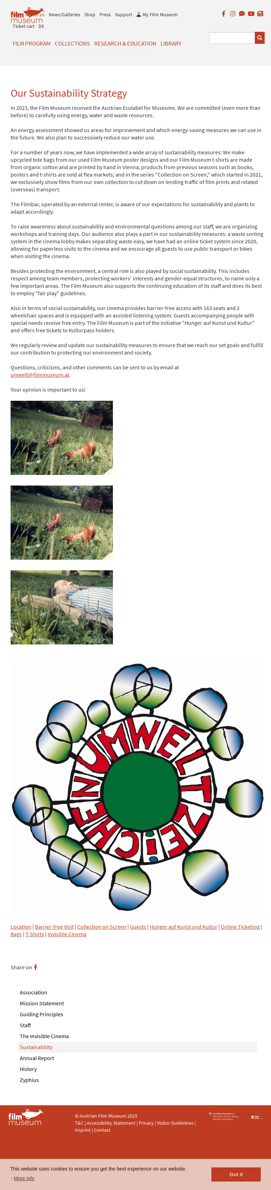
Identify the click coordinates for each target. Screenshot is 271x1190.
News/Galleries (64, 14)
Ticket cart (24, 26)
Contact (102, 1130)
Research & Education (125, 43)
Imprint (83, 1130)
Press (105, 14)
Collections (72, 43)
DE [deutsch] (41, 26)
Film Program (31, 43)
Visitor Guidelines (175, 1123)
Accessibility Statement (112, 1123)
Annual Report (37, 1057)
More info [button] (24, 1178)
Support (123, 14)
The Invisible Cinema (44, 1036)
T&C (79, 1123)
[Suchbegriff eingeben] (232, 38)
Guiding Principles (41, 1014)
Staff (25, 1025)
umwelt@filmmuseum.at (40, 374)
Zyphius (29, 1079)
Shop (89, 14)
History (28, 1068)
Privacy (146, 1123)
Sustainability (36, 1047)
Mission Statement (42, 1003)
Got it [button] (236, 1174)
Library (171, 43)
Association (33, 992)
